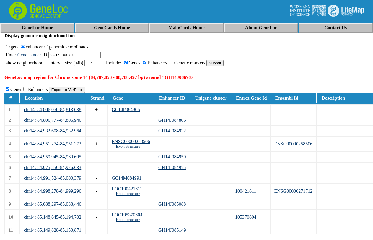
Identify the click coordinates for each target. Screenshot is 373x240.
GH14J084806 (172, 120)
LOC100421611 (127, 188)
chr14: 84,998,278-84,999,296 (52, 191)
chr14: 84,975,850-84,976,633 (52, 167)
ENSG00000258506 (131, 141)
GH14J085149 (172, 230)
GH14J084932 (172, 130)
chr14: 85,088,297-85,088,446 (52, 204)
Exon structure (128, 146)
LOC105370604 (127, 214)
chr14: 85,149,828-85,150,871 (52, 230)
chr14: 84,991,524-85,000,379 (52, 178)
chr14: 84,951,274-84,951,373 (52, 143)
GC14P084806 (126, 109)
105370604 (245, 217)
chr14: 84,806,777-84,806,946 (52, 120)
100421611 (245, 191)
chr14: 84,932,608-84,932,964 (52, 130)
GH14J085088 (172, 204)
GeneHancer (29, 54)
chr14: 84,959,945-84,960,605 (52, 156)
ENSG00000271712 (293, 191)
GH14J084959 (172, 156)
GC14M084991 (126, 178)
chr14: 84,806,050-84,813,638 (52, 109)
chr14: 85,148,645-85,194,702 (52, 217)
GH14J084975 (172, 167)
